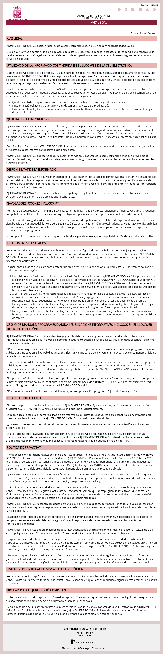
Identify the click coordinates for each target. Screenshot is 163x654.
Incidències (147, 9)
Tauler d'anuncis (140, 9)
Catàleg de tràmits (125, 9)
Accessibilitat (70, 648)
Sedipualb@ (99, 648)
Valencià (154, 5)
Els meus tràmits (133, 9)
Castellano (145, 5)
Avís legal (85, 648)
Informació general (119, 9)
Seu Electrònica (139, 33)
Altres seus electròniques (154, 9)
